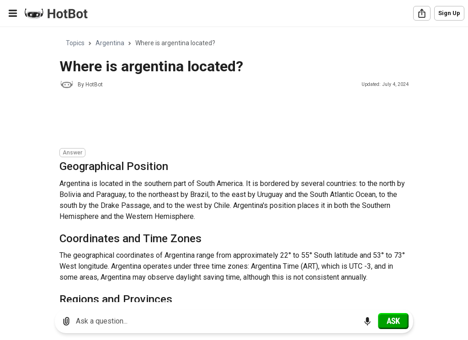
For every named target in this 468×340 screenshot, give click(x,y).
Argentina (110, 43)
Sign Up (449, 13)
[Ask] (393, 321)
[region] (234, 164)
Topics (75, 43)
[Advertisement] (225, 119)
